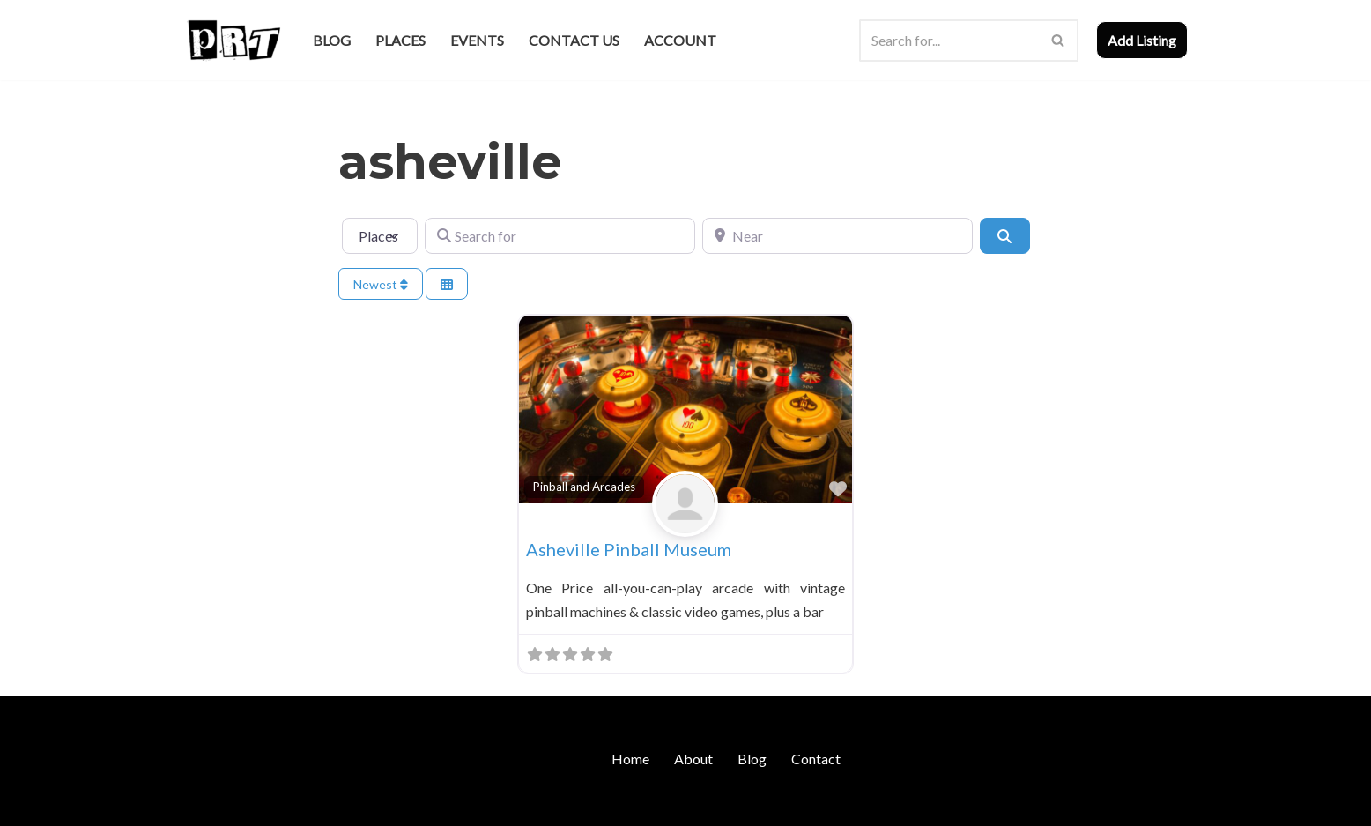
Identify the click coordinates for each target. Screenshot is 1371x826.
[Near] (837, 235)
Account (680, 40)
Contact (816, 758)
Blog (332, 40)
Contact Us (574, 40)
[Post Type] (380, 235)
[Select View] (447, 284)
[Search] (949, 40)
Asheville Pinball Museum (628, 549)
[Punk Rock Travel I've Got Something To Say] (233, 40)
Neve (199, 803)
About (693, 758)
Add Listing (1142, 40)
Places (400, 40)
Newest (380, 284)
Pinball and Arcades (584, 487)
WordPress (335, 803)
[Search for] (560, 235)
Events (477, 40)
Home (630, 758)
